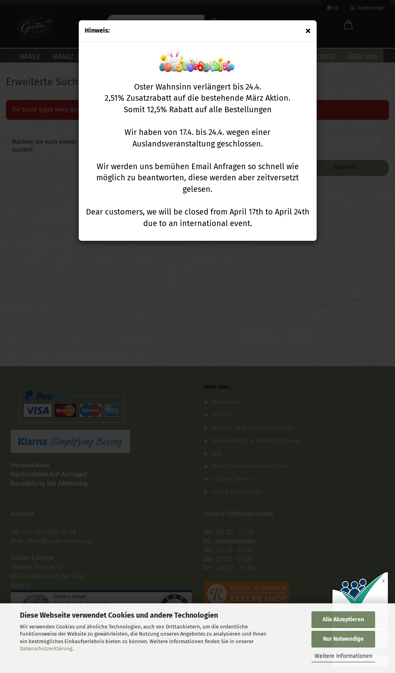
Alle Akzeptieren (343, 619)
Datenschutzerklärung (46, 649)
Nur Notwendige (343, 639)
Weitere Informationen (343, 656)
